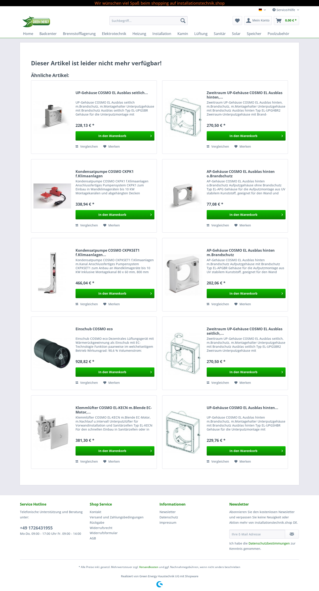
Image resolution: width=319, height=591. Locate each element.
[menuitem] (148, 22)
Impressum (168, 522)
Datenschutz (169, 517)
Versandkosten (148, 567)
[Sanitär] (220, 33)
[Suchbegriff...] (148, 20)
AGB (93, 538)
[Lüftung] (201, 33)
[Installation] (161, 33)
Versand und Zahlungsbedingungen (117, 517)
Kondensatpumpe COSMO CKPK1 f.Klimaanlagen (105, 173)
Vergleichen (87, 146)
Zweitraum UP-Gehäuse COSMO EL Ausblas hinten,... (244, 95)
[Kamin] (182, 33)
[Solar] (236, 33)
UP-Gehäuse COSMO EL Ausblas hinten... (242, 408)
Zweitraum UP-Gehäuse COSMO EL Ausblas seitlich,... (244, 331)
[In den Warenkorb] (115, 136)
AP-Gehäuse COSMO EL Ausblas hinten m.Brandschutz (241, 252)
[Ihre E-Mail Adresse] (257, 534)
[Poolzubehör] (278, 33)
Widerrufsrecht (101, 528)
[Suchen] (183, 20)
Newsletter (168, 512)
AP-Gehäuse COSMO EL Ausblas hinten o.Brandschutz (241, 173)
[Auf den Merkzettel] (111, 146)
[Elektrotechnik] (114, 33)
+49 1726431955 (36, 528)
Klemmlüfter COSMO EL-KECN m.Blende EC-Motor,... (114, 410)
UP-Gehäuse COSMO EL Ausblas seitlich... (112, 93)
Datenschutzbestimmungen (269, 543)
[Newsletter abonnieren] (292, 534)
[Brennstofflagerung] (79, 33)
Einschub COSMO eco (94, 329)
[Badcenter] (48, 33)
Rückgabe (97, 522)
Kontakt (95, 512)
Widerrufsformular (104, 533)
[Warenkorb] (286, 20)
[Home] (28, 33)
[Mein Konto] (258, 20)
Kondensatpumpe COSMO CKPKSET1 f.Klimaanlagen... (108, 252)
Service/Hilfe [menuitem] (284, 10)
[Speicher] (254, 33)
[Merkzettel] (237, 20)
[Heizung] (139, 33)
